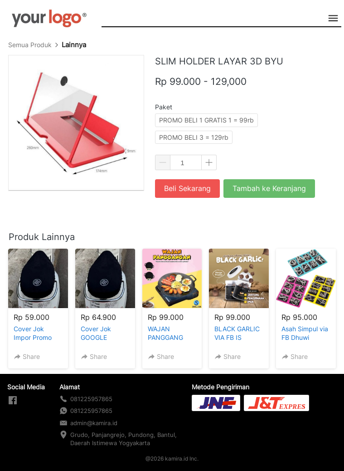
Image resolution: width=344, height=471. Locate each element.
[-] (12, 401)
